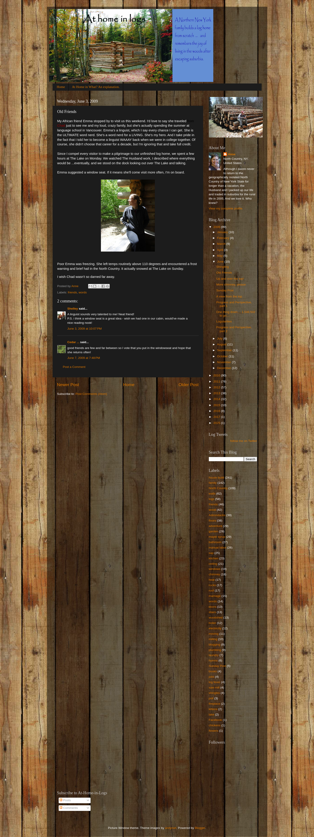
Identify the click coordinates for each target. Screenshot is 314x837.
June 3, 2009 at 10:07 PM (84, 328)
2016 (217, 411)
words (83, 292)
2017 (217, 416)
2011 (217, 381)
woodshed (216, 617)
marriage (215, 596)
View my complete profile (226, 208)
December (224, 368)
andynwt (170, 828)
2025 (217, 423)
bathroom (215, 542)
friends (72, 292)
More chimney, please (231, 284)
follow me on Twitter (243, 441)
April (220, 250)
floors (212, 520)
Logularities (224, 321)
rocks (212, 585)
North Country (218, 488)
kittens (213, 709)
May (220, 255)
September (225, 350)
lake (211, 714)
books (213, 671)
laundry (214, 655)
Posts (65, 800)
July (220, 338)
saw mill (214, 687)
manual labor (217, 547)
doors (212, 606)
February (223, 238)
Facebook (215, 720)
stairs (212, 612)
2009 (217, 227)
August (222, 344)
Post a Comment (74, 367)
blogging (214, 644)
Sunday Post (225, 290)
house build (216, 477)
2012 (217, 387)
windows (214, 569)
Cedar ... (73, 342)
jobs (211, 676)
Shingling (222, 266)
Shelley (72, 308)
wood (212, 509)
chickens (215, 725)
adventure (215, 526)
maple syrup (217, 536)
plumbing (215, 650)
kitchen (213, 558)
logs (211, 499)
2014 (217, 399)
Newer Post (68, 384)
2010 (217, 375)
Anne (232, 154)
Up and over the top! (230, 278)
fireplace (214, 703)
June (221, 261)
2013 (217, 393)
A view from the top (229, 296)
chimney (214, 574)
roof (211, 590)
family (213, 482)
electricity (215, 628)
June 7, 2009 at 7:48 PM (83, 358)
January (223, 232)
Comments (69, 808)
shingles (214, 693)
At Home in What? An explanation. (96, 87)
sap (211, 553)
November (224, 362)
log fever (214, 682)
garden (213, 531)
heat (212, 579)
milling (213, 639)
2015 (217, 405)
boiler (212, 623)
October (223, 356)
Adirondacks (217, 515)
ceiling (213, 563)
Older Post (188, 384)
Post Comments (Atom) (91, 394)
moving (214, 633)
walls (212, 493)
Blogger (200, 828)
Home (61, 87)
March (221, 243)
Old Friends (224, 272)
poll (211, 698)
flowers (213, 730)
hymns (213, 660)
